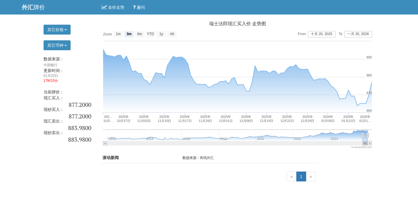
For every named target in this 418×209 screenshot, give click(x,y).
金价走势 (113, 7)
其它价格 (57, 29)
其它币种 (57, 45)
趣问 (139, 7)
